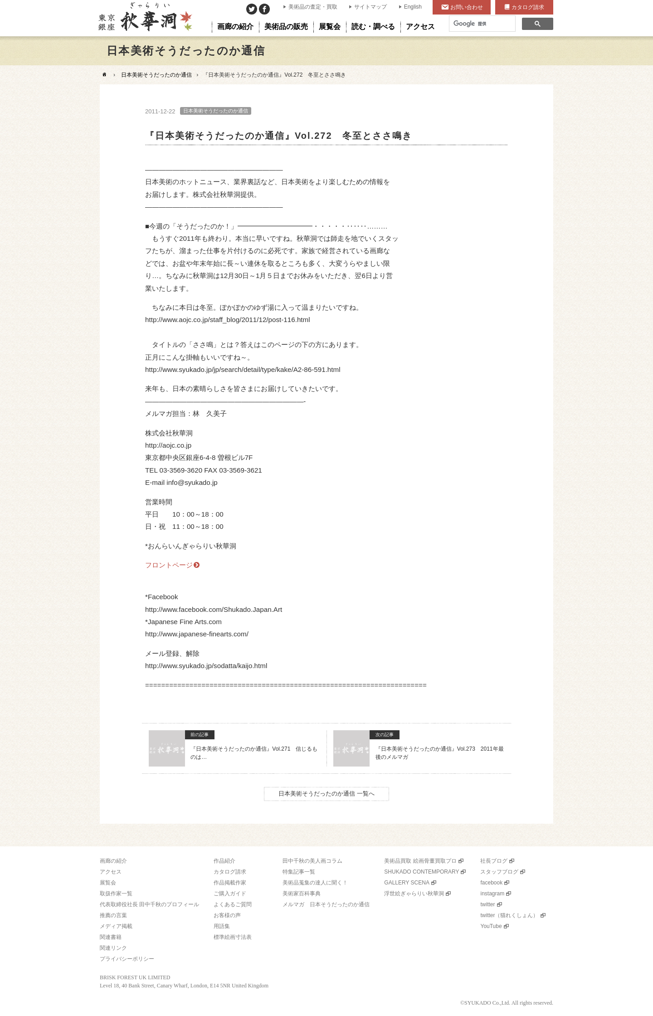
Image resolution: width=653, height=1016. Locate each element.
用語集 (222, 926)
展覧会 (108, 882)
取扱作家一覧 (116, 893)
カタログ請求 (528, 7)
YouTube (491, 926)
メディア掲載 (116, 926)
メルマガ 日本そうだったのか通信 (326, 904)
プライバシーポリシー (127, 959)
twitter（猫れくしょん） (509, 915)
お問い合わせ (466, 7)
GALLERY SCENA (406, 882)
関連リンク (113, 948)
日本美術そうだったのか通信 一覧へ (326, 793)
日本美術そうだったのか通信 (156, 75)
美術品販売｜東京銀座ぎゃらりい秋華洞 (144, 18)
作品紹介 (224, 861)
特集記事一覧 (299, 872)
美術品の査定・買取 (312, 7)
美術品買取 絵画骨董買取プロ (420, 861)
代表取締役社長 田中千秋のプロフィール (149, 904)
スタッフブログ (499, 872)
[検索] (481, 23)
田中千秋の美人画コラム (312, 861)
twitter (487, 904)
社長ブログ (493, 861)
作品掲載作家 (230, 882)
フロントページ (169, 565)
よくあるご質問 (233, 904)
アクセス (111, 872)
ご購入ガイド (230, 893)
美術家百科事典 (302, 893)
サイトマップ (370, 7)
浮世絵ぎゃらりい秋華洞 (414, 893)
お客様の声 (227, 915)
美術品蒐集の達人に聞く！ (315, 882)
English (413, 7)
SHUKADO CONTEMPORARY (421, 872)
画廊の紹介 (113, 861)
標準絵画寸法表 (233, 937)
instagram (492, 893)
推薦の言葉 (113, 915)
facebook (491, 882)
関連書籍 (111, 937)
